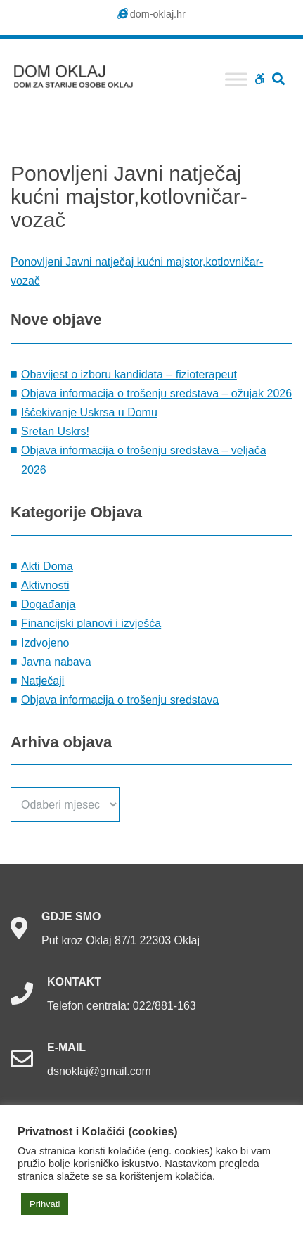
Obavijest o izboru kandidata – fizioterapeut (129, 374)
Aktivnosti (45, 585)
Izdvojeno (45, 643)
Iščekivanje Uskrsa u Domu (89, 412)
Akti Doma (47, 566)
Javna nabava (56, 662)
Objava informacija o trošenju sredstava (120, 700)
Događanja (48, 604)
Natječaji (42, 681)
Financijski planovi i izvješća (91, 623)
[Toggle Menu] (236, 79)
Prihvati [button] (45, 1204)
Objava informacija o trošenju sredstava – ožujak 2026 (156, 393)
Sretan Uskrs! (55, 431)
